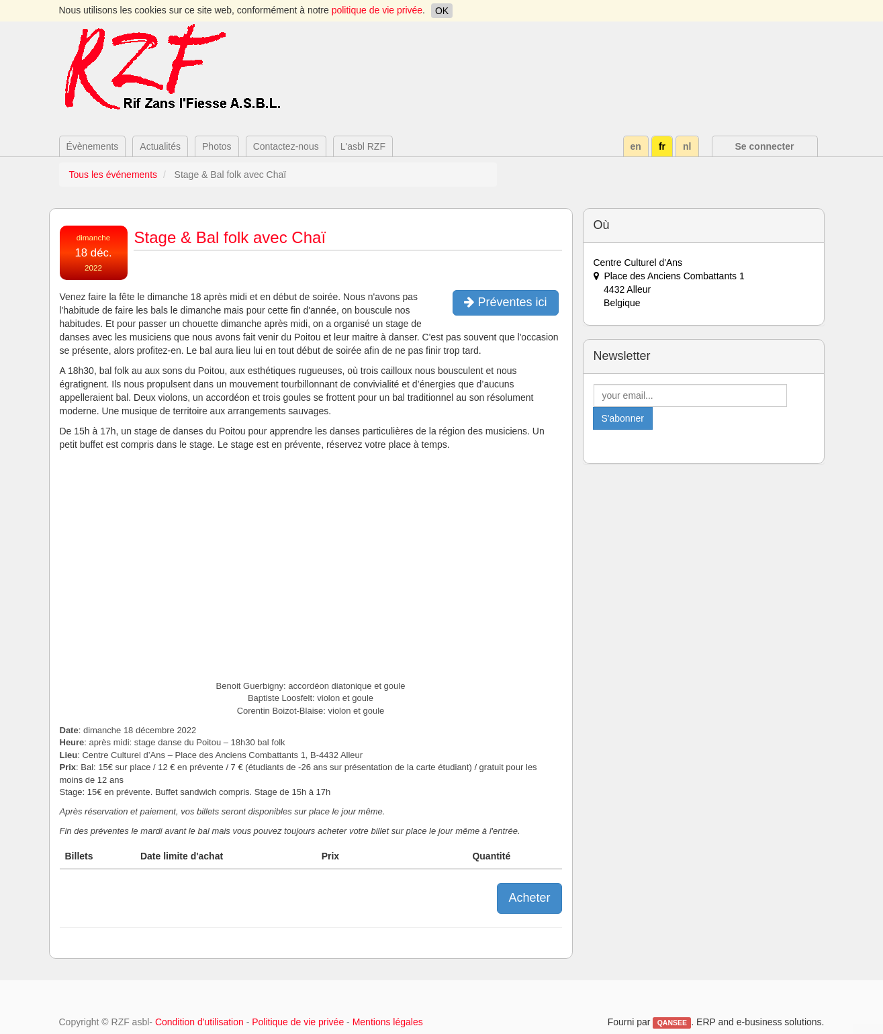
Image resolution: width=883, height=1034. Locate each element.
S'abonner (623, 418)
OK (442, 10)
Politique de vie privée (298, 1022)
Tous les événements (113, 174)
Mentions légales (388, 1022)
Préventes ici (505, 302)
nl (687, 146)
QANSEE (672, 1023)
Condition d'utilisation (199, 1022)
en (636, 146)
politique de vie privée (377, 10)
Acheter (529, 897)
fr (662, 146)
